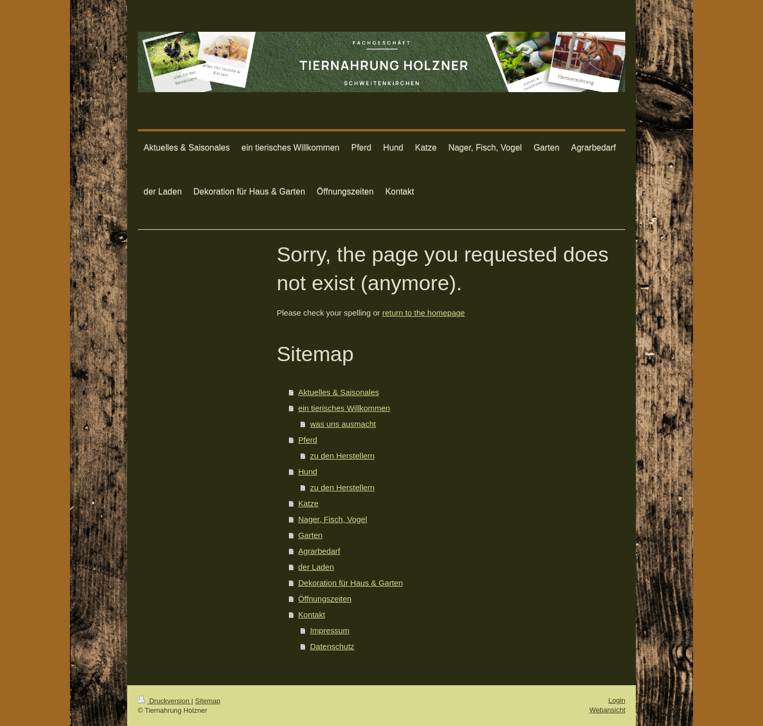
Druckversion (164, 701)
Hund (307, 471)
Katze (308, 503)
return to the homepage (423, 312)
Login (616, 700)
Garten (310, 535)
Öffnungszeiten (325, 598)
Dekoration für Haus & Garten (350, 582)
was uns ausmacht (343, 423)
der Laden (316, 566)
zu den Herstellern (342, 455)
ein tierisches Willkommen (344, 408)
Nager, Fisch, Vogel (332, 519)
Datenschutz (332, 646)
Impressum (329, 630)
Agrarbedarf (319, 550)
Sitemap (207, 701)
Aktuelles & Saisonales (338, 392)
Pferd (307, 439)
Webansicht (607, 710)
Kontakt (311, 614)
